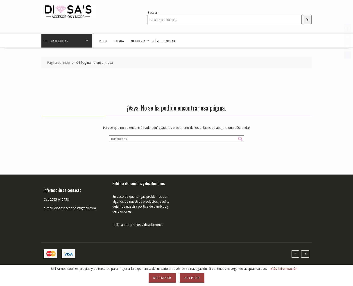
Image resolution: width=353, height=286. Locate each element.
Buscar (152, 12)
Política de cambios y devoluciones (137, 224)
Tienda (119, 40)
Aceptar (192, 278)
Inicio (103, 40)
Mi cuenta (138, 40)
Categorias (56, 40)
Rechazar (162, 278)
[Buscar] (307, 19)
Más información (283, 268)
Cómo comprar (163, 40)
